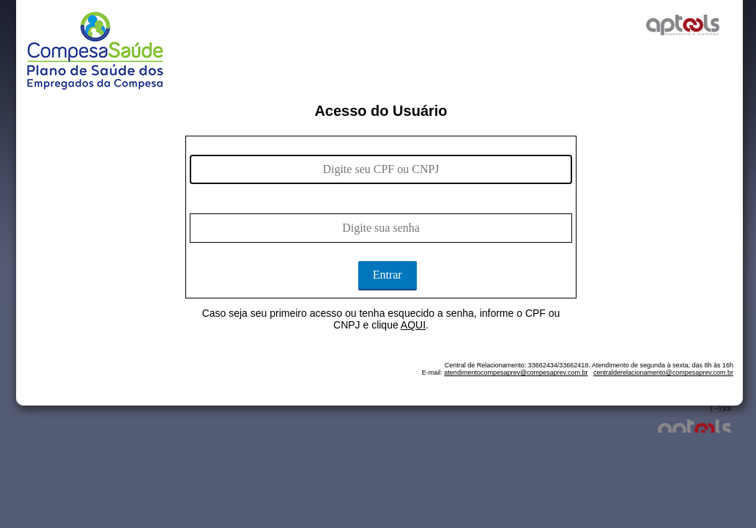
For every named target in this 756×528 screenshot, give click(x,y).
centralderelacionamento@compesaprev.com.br (663, 372)
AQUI (413, 325)
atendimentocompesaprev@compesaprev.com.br (516, 372)
